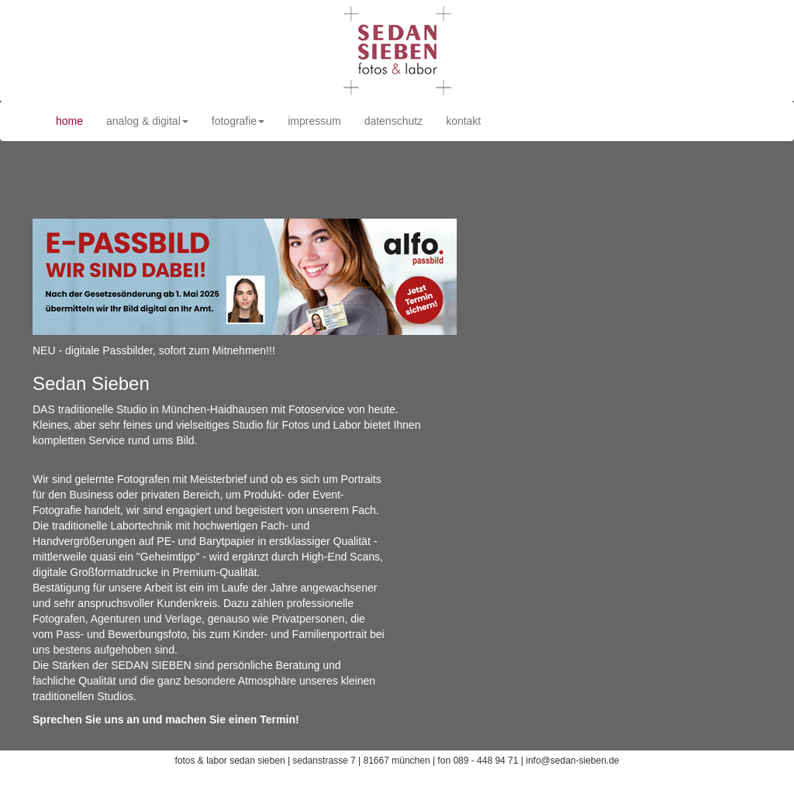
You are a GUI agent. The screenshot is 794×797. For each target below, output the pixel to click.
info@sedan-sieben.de (572, 760)
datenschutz (393, 121)
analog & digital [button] (147, 121)
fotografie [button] (238, 121)
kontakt (463, 121)
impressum (314, 121)
